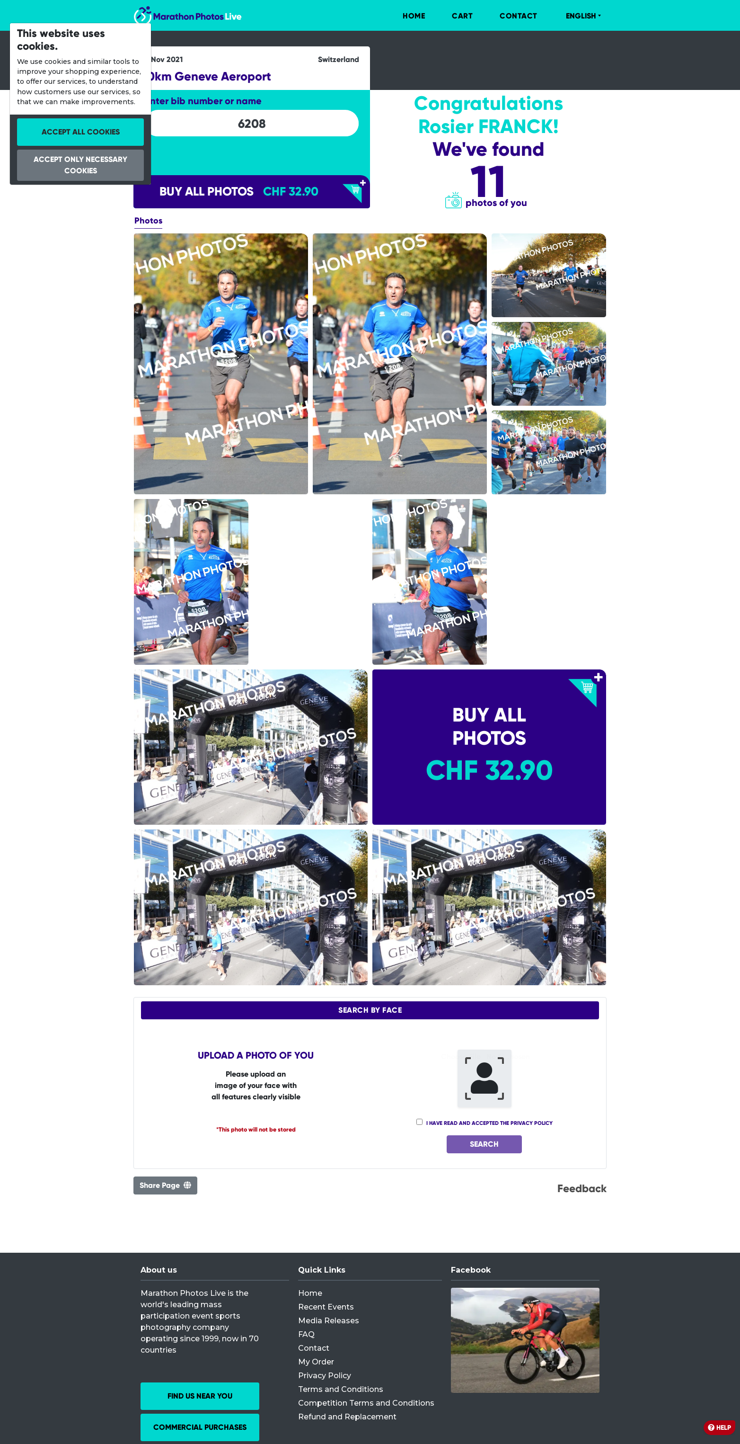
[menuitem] (404, 16)
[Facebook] (525, 1340)
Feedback (582, 1188)
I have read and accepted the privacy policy (489, 1123)
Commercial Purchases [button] (200, 1427)
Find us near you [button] (199, 1395)
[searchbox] (252, 123)
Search (484, 1144)
